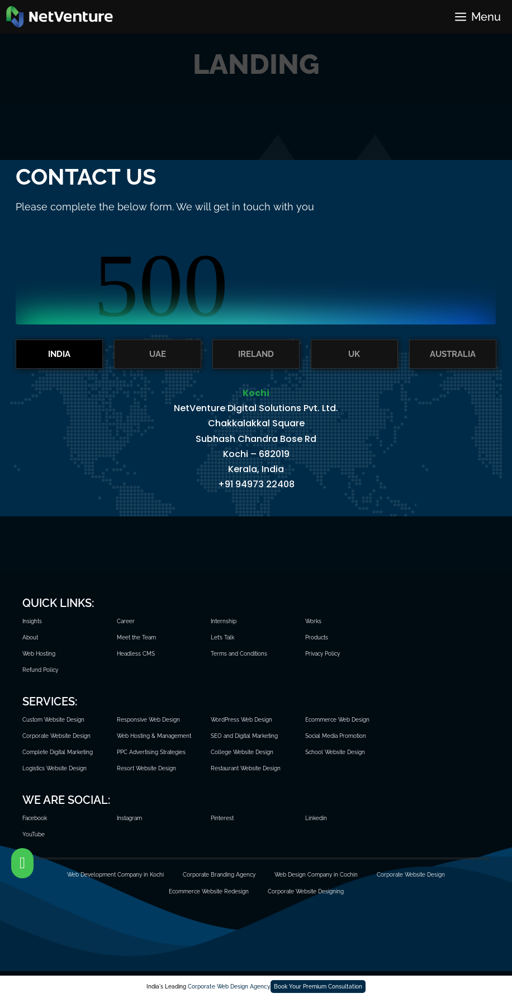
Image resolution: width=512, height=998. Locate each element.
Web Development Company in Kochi (115, 875)
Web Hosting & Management (154, 736)
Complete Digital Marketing (57, 752)
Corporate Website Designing (306, 891)
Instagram (129, 818)
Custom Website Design (53, 720)
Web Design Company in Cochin (316, 875)
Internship (223, 621)
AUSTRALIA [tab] (453, 354)
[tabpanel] (255, 445)
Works (313, 621)
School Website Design (335, 752)
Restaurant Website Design (246, 768)
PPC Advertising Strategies (151, 752)
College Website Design (242, 752)
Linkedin (316, 818)
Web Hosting (38, 654)
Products (316, 637)
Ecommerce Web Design (337, 720)
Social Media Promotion (335, 736)
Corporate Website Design (56, 736)
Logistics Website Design (54, 768)
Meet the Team (136, 637)
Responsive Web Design (148, 720)
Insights (32, 621)
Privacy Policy (322, 654)
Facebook (34, 818)
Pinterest (222, 818)
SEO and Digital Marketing (244, 736)
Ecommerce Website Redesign (209, 891)
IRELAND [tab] (256, 354)
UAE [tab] (157, 354)
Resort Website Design (146, 768)
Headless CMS (136, 654)
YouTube (33, 834)
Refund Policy (40, 670)
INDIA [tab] (59, 354)
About (30, 637)
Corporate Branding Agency (219, 875)
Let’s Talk (222, 637)
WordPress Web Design (241, 720)
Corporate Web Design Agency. (229, 986)
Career (126, 621)
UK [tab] (354, 354)
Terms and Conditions (239, 654)
